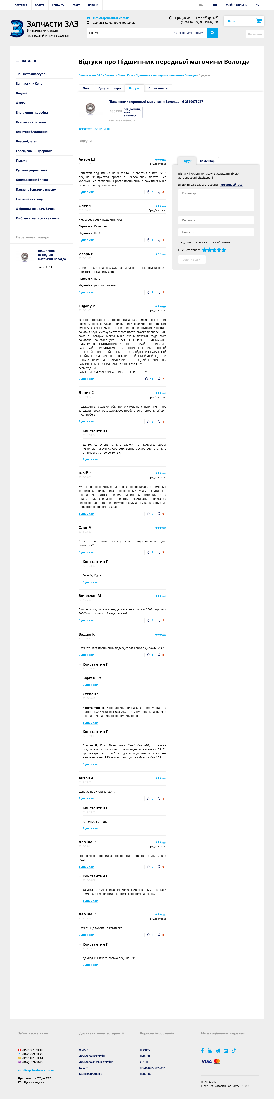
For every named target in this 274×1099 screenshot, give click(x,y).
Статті (76, 5)
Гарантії (84, 1067)
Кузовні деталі (27, 141)
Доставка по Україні (92, 1055)
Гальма (21, 160)
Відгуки (134, 88)
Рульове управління (31, 170)
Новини (93, 5)
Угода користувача (152, 1067)
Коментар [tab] (207, 161)
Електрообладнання (32, 131)
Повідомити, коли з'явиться (132, 112)
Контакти (58, 5)
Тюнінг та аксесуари (31, 74)
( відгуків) (102, 129)
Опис (86, 88)
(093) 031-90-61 (32, 1058)
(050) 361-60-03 (102, 23)
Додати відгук (192, 259)
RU (215, 5)
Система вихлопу (29, 199)
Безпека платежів (90, 1073)
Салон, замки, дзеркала (34, 151)
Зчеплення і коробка (32, 112)
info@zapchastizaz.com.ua (111, 18)
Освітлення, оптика (31, 122)
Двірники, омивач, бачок (35, 208)
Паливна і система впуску (36, 189)
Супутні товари (109, 88)
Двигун (21, 102)
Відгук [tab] (187, 161)
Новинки (146, 1073)
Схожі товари (158, 88)
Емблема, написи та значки (37, 218)
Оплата (39, 5)
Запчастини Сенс (29, 83)
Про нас (145, 1049)
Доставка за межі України (96, 1061)
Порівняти (255, 34)
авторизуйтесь (231, 184)
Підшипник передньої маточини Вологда (52, 255)
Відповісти (86, 192)
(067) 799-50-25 (124, 23)
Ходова (21, 93)
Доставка (21, 5)
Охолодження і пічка (32, 179)
